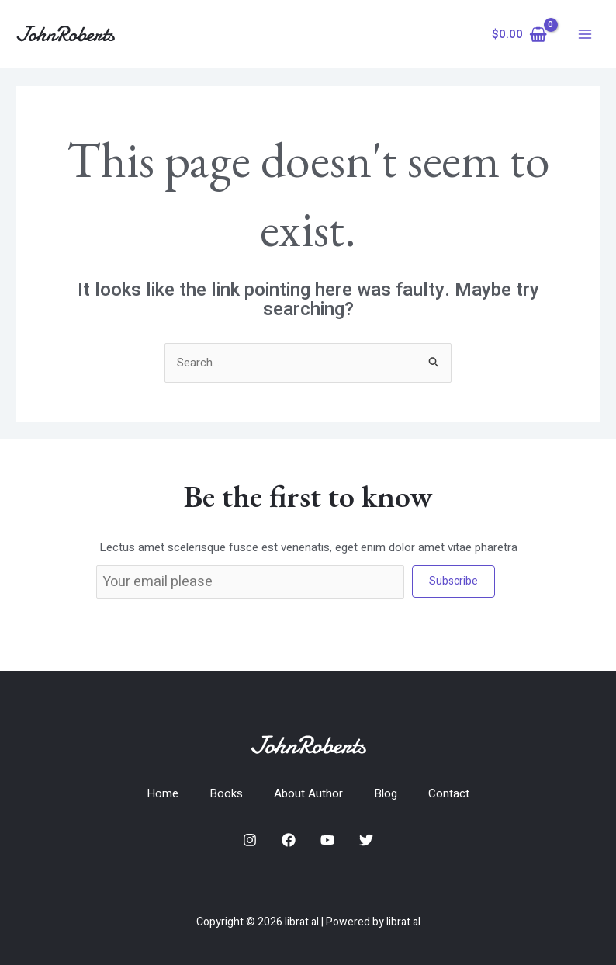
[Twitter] (366, 840)
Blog (385, 793)
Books (226, 793)
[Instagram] (250, 840)
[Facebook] (289, 840)
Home (162, 793)
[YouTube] (327, 840)
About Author (308, 793)
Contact (448, 793)
